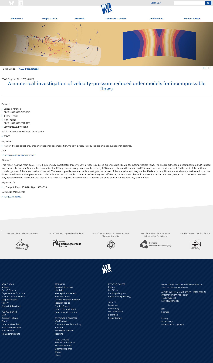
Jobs (163, 308)
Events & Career (192, 18)
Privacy (164, 318)
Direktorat (113, 305)
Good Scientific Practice (66, 312)
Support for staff (9, 299)
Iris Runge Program (117, 293)
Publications (156, 18)
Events (111, 286)
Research (79, 18)
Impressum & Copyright (172, 324)
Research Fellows (10, 317)
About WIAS (16, 18)
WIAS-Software (62, 321)
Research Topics (62, 302)
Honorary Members (11, 324)
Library (58, 355)
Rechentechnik (115, 317)
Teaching (59, 333)
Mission (5, 286)
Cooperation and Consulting (68, 324)
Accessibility (167, 321)
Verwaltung (113, 308)
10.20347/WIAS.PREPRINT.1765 (18, 155)
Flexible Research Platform (67, 299)
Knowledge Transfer (64, 330)
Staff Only (156, 2)
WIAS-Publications (28, 68)
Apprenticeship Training (119, 296)
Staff (4, 314)
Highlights (59, 290)
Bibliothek (113, 314)
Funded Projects (62, 306)
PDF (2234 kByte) (12, 196)
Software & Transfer (115, 18)
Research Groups (63, 296)
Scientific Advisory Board (13, 296)
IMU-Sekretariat (115, 311)
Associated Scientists (11, 327)
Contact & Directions (11, 306)
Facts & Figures (9, 290)
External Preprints (63, 348)
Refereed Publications (65, 342)
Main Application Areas (65, 293)
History (5, 302)
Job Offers (113, 290)
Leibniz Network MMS (65, 309)
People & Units (49, 18)
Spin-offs (59, 327)
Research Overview (64, 286)
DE (204, 67)
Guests (5, 321)
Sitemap (165, 311)
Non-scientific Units (11, 333)
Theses (58, 351)
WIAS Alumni (8, 330)
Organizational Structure (13, 293)
